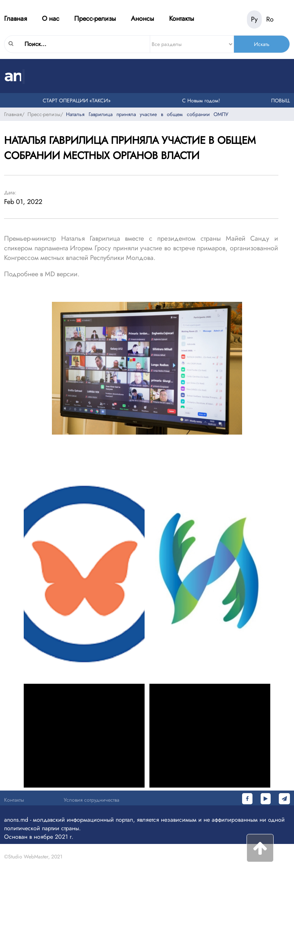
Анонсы (142, 18)
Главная (15, 18)
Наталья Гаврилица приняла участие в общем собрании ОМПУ (147, 114)
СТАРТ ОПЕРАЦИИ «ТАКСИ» (78, 100)
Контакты (181, 18)
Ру (254, 19)
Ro (270, 19)
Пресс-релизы (95, 18)
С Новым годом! (202, 100)
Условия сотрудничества (91, 800)
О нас (50, 18)
